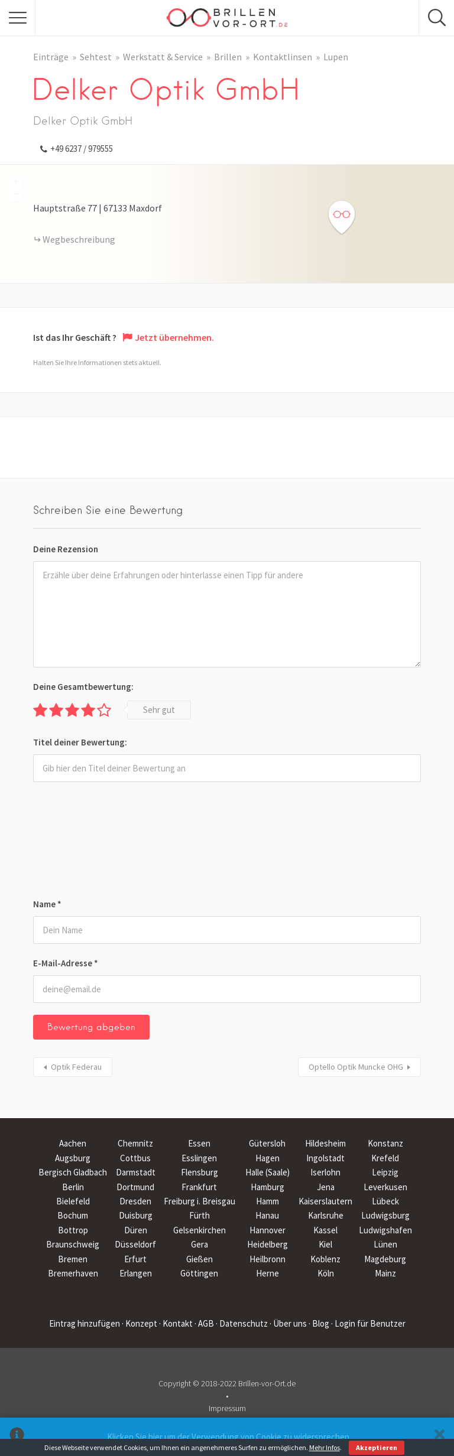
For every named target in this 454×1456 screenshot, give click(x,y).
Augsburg (72, 1158)
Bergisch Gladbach (72, 1172)
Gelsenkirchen (199, 1230)
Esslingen (199, 1158)
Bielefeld (73, 1201)
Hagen (267, 1158)
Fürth (199, 1215)
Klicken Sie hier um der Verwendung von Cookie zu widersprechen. (229, 1436)
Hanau (267, 1215)
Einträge (51, 57)
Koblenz (325, 1259)
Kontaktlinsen (282, 57)
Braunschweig (72, 1244)
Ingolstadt (325, 1158)
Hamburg (267, 1187)
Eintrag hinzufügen (84, 1323)
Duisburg (136, 1215)
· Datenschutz (242, 1323)
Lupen (335, 57)
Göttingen (199, 1273)
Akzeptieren (376, 1447)
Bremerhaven (73, 1273)
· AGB (204, 1323)
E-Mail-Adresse (65, 963)
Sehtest (96, 57)
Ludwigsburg (385, 1215)
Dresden (135, 1201)
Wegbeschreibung (79, 239)
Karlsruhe (325, 1215)
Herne (267, 1273)
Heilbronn (267, 1259)
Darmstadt (135, 1172)
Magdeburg (385, 1259)
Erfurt (135, 1259)
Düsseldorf (135, 1244)
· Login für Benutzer (368, 1323)
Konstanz (385, 1143)
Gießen (199, 1259)
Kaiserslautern (325, 1201)
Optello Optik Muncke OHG (356, 1066)
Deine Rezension (65, 549)
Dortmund (135, 1187)
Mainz (385, 1273)
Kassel (325, 1230)
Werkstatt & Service (163, 57)
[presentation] (81, 842)
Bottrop (73, 1230)
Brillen (228, 57)
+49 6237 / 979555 (81, 148)
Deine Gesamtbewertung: (83, 686)
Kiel (325, 1244)
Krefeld (385, 1158)
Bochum (72, 1215)
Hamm (267, 1201)
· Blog (319, 1323)
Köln (325, 1273)
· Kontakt (176, 1323)
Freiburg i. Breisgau (199, 1201)
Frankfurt (199, 1187)
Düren (135, 1230)
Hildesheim (325, 1143)
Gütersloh (267, 1143)
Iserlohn (325, 1172)
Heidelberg (267, 1244)
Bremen (72, 1259)
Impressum (227, 1408)
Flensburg (199, 1172)
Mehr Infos (324, 1447)
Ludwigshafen (385, 1230)
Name (47, 904)
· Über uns (288, 1323)
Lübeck (385, 1201)
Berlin (73, 1187)
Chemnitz (135, 1143)
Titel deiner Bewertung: (80, 742)
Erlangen (135, 1273)
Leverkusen (385, 1187)
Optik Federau (76, 1066)
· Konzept (139, 1323)
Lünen (385, 1244)
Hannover (267, 1230)
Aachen (72, 1143)
